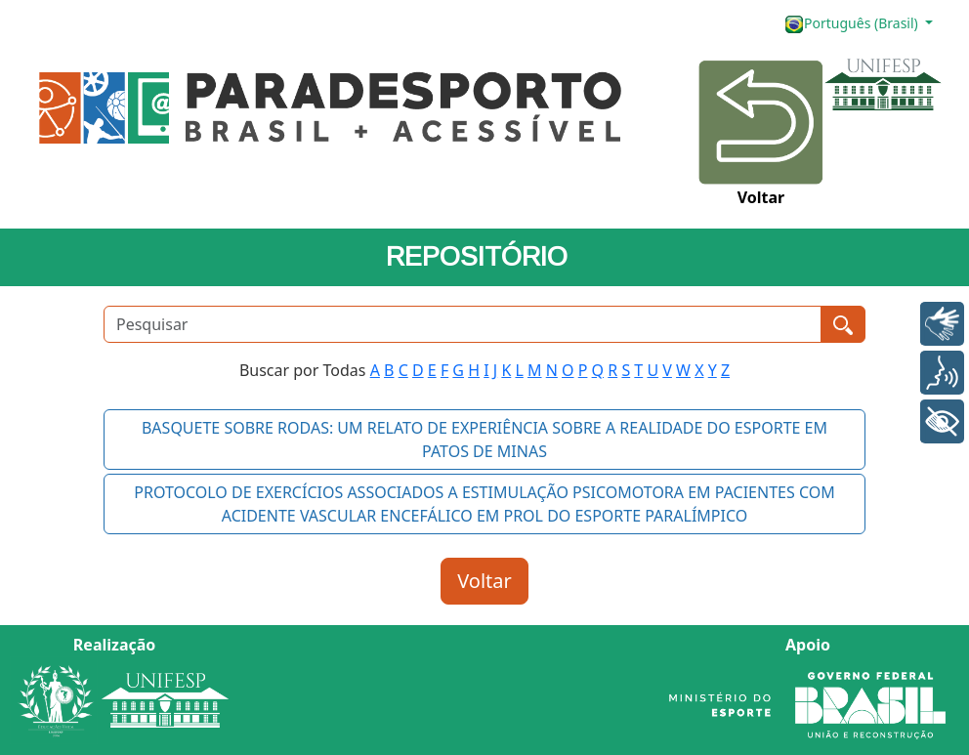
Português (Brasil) (852, 24)
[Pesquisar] (463, 324)
